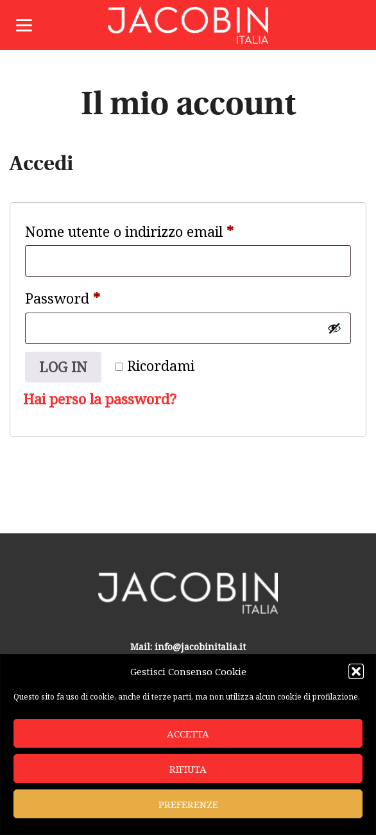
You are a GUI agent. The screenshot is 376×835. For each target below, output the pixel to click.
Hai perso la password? (99, 399)
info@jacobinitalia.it (200, 647)
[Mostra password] (334, 328)
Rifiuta (188, 768)
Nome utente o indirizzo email (158, 229)
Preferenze (188, 804)
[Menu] (24, 24)
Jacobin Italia (188, 25)
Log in (63, 366)
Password (91, 295)
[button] (356, 671)
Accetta (188, 733)
